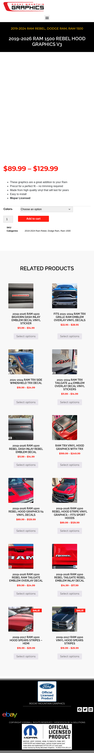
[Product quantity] (8, 219)
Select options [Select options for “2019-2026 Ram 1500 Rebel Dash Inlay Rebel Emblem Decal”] (26, 464)
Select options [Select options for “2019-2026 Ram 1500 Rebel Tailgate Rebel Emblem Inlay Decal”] (69, 593)
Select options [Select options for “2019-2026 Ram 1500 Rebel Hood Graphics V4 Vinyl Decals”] (26, 530)
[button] (47, 17)
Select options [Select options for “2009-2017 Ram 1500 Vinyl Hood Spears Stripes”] (69, 656)
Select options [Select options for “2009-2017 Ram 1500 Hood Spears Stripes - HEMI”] (26, 656)
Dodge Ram (57, 28)
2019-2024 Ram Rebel (28, 28)
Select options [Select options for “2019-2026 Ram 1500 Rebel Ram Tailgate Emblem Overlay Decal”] (26, 593)
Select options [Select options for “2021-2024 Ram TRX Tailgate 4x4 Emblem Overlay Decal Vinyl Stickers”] (69, 402)
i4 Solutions (77, 722)
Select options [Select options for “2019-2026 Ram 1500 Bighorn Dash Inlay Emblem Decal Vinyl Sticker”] (26, 336)
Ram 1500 (75, 28)
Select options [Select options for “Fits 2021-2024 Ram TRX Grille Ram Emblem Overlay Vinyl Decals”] (69, 336)
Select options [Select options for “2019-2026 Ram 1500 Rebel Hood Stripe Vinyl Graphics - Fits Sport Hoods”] (69, 530)
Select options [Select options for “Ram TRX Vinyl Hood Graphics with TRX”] (69, 464)
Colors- (8, 209)
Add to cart (33, 218)
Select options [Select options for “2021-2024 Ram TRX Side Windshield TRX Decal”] (26, 402)
